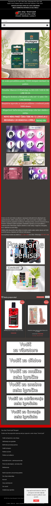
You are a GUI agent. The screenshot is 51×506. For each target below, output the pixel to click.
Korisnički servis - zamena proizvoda (12, 460)
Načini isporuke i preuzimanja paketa (12, 472)
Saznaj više (41, 120)
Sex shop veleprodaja (8, 476)
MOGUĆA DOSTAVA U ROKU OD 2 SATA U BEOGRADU (25, 5)
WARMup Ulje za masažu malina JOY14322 (13, 330)
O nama (8, 503)
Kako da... (13, 503)
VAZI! (36, 500)
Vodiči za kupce (6, 448)
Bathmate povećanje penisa (10, 445)
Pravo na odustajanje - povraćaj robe (12, 464)
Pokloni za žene (6, 451)
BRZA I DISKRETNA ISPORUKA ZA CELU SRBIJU (25, 7)
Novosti (4, 479)
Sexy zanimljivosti (7, 483)
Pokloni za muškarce (8, 455)
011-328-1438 (20, 1)
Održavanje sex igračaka (9, 441)
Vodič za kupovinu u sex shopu (10, 438)
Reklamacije (5, 467)
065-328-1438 (38, 1)
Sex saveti (5, 486)
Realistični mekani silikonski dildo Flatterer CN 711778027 (37, 331)
